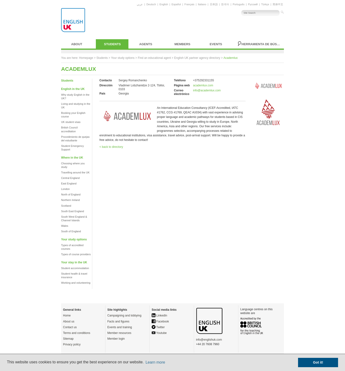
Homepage (86, 58)
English (164, 4)
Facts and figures (118, 321)
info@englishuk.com (209, 339)
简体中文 (278, 4)
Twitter (158, 327)
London (65, 189)
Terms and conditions (76, 333)
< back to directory (111, 147)
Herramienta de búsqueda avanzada (261, 44)
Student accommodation (75, 268)
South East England (72, 211)
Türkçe (265, 4)
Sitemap (68, 338)
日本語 (214, 4)
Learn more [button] (155, 362)
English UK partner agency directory (197, 58)
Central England (70, 178)
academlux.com (203, 85)
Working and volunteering (75, 282)
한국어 (225, 4)
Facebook (160, 321)
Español (176, 4)
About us (68, 321)
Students (112, 44)
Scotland (66, 205)
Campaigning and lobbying (124, 315)
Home (67, 315)
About (76, 44)
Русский (253, 4)
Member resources (119, 333)
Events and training (119, 327)
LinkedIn (159, 315)
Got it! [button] (318, 362)
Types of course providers (76, 254)
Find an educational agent (154, 58)
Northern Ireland (70, 200)
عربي (140, 4)
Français (189, 4)
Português (238, 4)
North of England (70, 194)
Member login (116, 338)
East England (68, 183)
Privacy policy (71, 344)
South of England (71, 231)
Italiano (202, 4)
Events (216, 44)
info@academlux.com (207, 90)
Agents (145, 44)
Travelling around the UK (75, 172)
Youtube (159, 333)
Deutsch (151, 4)
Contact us (70, 327)
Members (182, 44)
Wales (64, 225)
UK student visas (70, 122)
